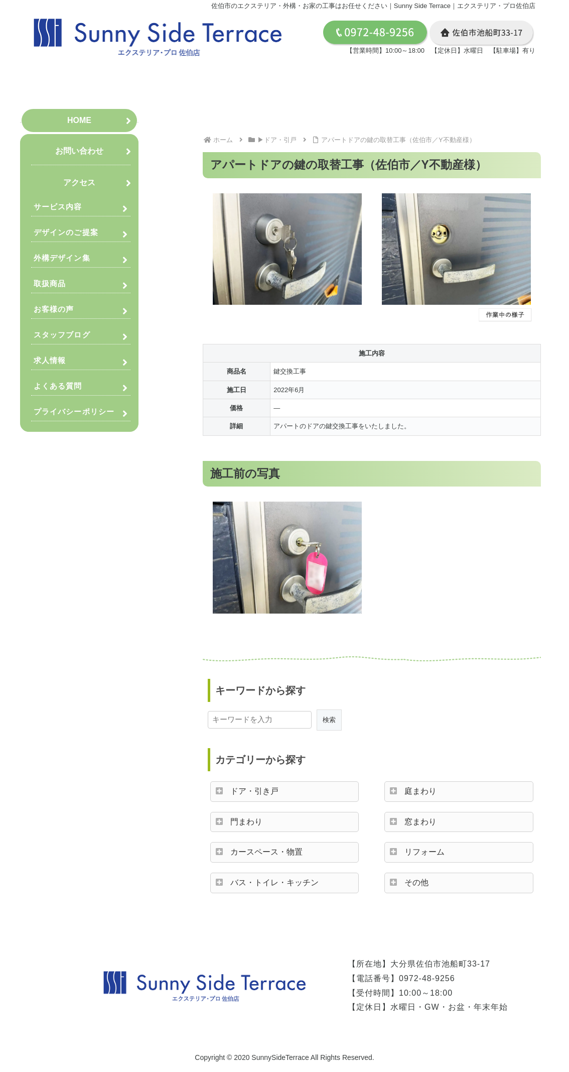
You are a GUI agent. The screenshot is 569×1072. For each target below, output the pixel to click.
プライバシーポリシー (74, 411)
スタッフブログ (62, 334)
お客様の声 (54, 309)
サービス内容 (58, 206)
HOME (79, 120)
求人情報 (50, 360)
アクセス (79, 182)
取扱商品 (50, 283)
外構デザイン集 (62, 258)
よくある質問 (58, 386)
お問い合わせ (79, 151)
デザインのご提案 (66, 232)
